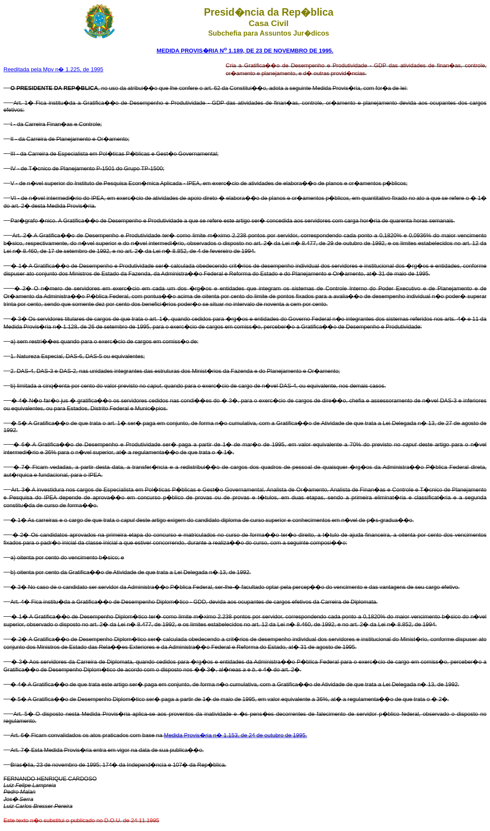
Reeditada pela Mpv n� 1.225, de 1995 (53, 69)
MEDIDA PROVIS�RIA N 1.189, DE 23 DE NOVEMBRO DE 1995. (245, 50)
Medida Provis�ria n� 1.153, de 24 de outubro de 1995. (235, 735)
